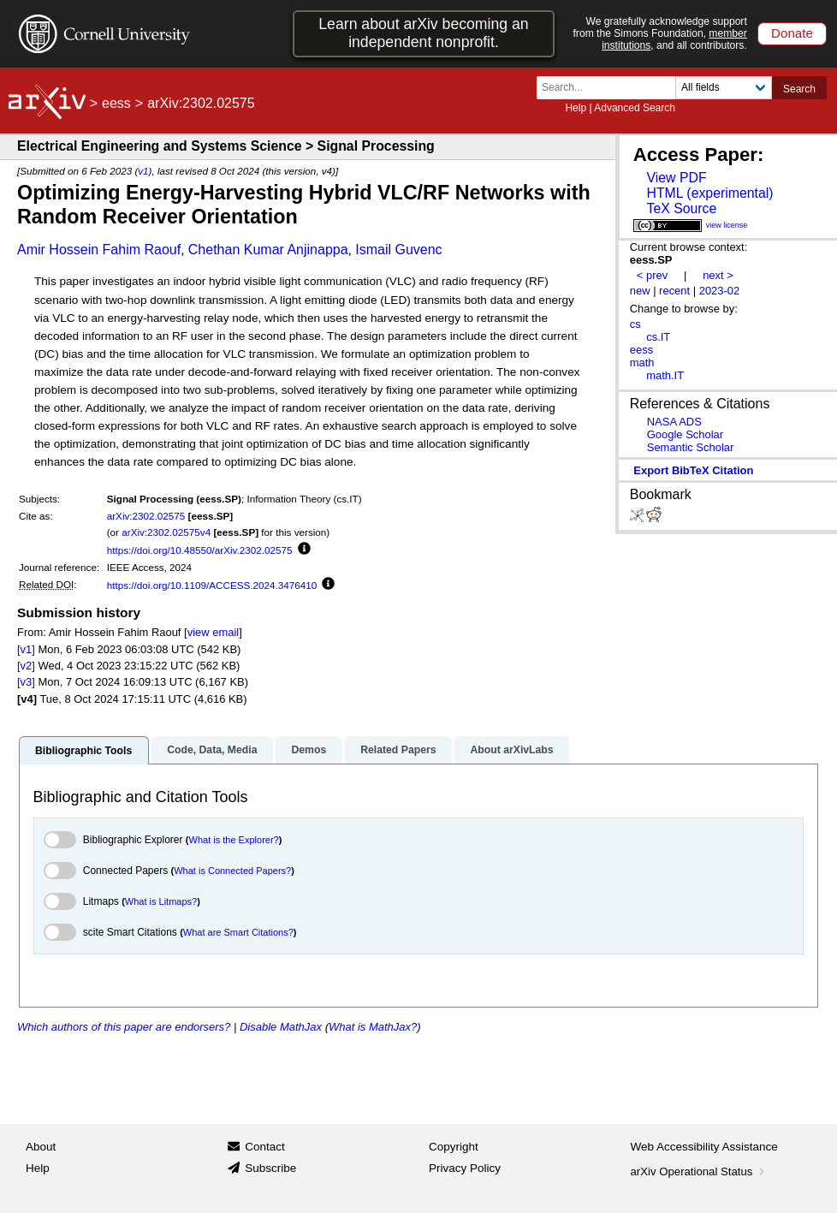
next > (718, 275)
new (640, 290)
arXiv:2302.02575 (146, 515)
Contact (265, 1146)
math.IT (665, 375)
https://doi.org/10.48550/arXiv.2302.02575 (200, 550)
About (41, 1146)
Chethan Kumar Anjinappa (268, 249)
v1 (143, 170)
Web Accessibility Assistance (704, 1146)
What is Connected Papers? (232, 870)
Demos (308, 750)
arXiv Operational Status (700, 1171)
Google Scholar (685, 434)
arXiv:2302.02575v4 (166, 532)
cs (635, 324)
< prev (652, 275)
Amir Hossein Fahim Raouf (99, 249)
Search (799, 89)
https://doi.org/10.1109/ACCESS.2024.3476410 (212, 585)
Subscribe (270, 1168)
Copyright (453, 1146)
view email (213, 632)
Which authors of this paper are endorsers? (123, 1026)
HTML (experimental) (709, 193)
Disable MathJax (281, 1026)
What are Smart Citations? (238, 932)
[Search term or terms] (611, 87)
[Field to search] (723, 87)
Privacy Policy (465, 1168)
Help (575, 108)
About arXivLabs (511, 750)
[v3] (26, 681)
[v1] (26, 649)
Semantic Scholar (690, 447)
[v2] (26, 665)
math (642, 362)
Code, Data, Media (212, 750)
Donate (792, 33)
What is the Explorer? (234, 840)
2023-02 (719, 290)
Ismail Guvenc (398, 249)
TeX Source (681, 208)
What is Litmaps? (161, 901)
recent (674, 290)
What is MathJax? (373, 1026)
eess (116, 103)
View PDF (676, 177)
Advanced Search (634, 108)
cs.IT (658, 336)
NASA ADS (674, 421)
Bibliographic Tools (83, 751)
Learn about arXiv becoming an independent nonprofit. (423, 33)
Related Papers (398, 750)
